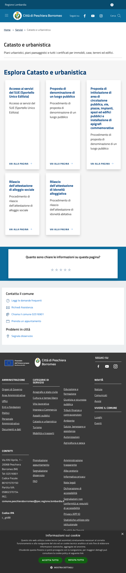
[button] (63, 567)
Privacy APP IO (72, 514)
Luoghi (98, 417)
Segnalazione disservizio (40, 473)
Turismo (37, 427)
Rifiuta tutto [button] (76, 560)
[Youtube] (91, 15)
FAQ (35, 481)
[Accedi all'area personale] (111, 4)
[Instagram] (99, 15)
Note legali (70, 482)
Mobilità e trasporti (43, 433)
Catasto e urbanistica (44, 421)
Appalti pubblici (41, 415)
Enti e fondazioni (11, 407)
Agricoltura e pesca (74, 443)
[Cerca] (119, 16)
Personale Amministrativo (10, 421)
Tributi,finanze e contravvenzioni (73, 412)
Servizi (19, 30)
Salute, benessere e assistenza (74, 429)
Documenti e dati (11, 429)
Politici (6, 413)
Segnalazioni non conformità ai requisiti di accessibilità (76, 503)
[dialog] (63, 552)
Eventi (98, 423)
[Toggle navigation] (7, 15)
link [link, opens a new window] (82, 553)
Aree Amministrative (13, 395)
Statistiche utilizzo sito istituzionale (76, 522)
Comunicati (100, 395)
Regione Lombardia (15, 5)
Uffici (5, 401)
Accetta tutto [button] (50, 560)
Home (7, 30)
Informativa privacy (74, 477)
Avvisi (97, 401)
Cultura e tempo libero (45, 398)
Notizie (98, 389)
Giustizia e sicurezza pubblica (75, 402)
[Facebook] (83, 15)
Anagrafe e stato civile (45, 392)
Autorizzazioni (72, 437)
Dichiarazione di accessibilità (72, 490)
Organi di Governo (12, 389)
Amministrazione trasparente (73, 462)
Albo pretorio (71, 471)
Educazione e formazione (71, 391)
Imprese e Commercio (45, 410)
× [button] (122, 534)
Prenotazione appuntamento (41, 462)
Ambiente (69, 421)
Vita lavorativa (41, 404)
